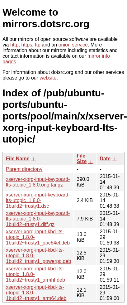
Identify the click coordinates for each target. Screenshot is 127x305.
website (48, 77)
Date (105, 158)
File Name (18, 158)
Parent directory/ (24, 169)
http (14, 44)
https (26, 44)
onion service (73, 44)
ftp (37, 44)
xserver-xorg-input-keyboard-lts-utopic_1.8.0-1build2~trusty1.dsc (38, 200)
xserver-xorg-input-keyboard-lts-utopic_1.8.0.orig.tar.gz (38, 182)
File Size (82, 158)
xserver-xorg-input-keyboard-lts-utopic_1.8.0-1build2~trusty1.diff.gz (38, 219)
